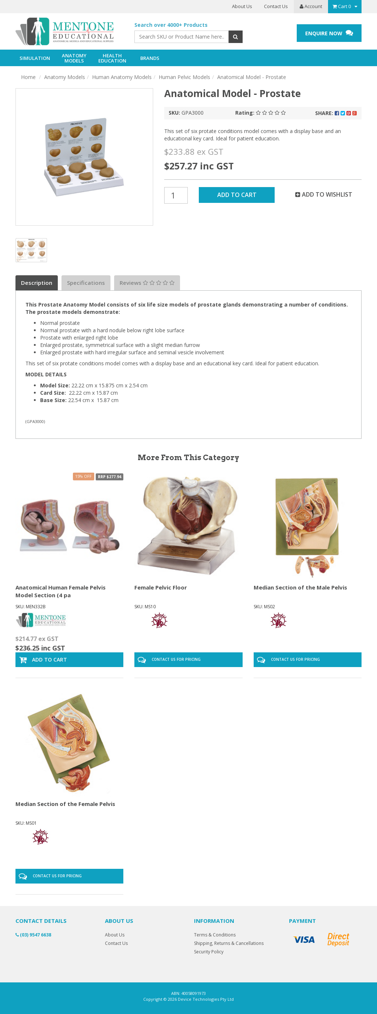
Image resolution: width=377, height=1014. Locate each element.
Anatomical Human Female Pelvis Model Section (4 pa (60, 591)
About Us (242, 6)
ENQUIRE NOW (329, 33)
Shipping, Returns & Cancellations (229, 943)
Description (36, 282)
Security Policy (208, 952)
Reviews (147, 282)
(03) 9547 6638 (33, 935)
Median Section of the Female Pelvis (65, 803)
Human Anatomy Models (122, 77)
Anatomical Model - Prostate (251, 77)
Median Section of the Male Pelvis (300, 587)
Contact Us (276, 6)
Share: (336, 113)
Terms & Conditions (215, 935)
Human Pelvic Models (184, 77)
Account (311, 6)
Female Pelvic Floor (160, 587)
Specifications (86, 282)
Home (28, 77)
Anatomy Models (64, 77)
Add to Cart (237, 195)
